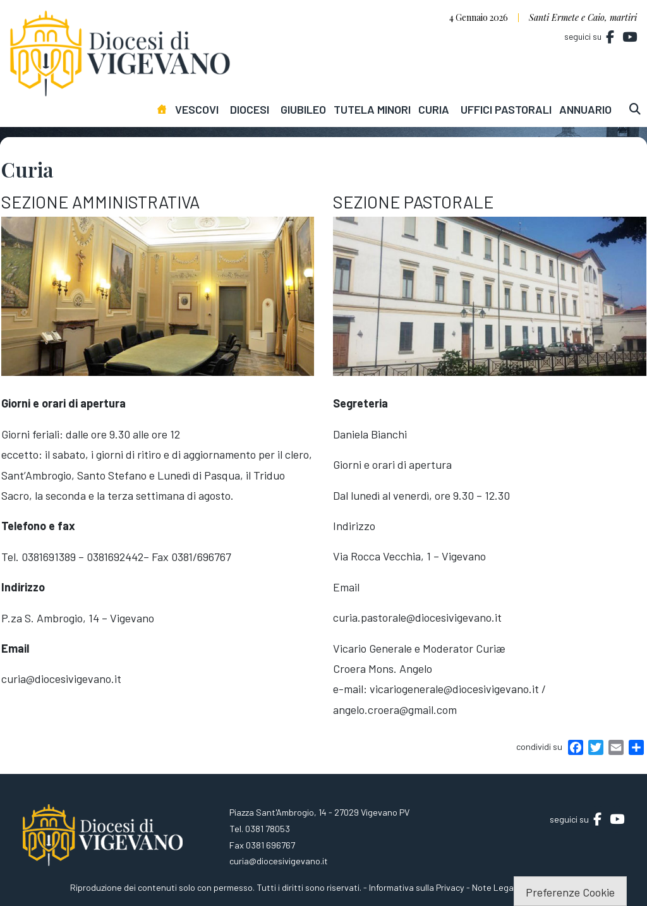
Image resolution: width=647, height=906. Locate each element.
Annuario (585, 109)
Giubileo (303, 109)
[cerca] (638, 109)
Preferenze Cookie (570, 892)
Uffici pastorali (506, 109)
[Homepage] (165, 109)
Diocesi (249, 109)
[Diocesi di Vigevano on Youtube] (629, 37)
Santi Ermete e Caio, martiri (583, 17)
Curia (433, 109)
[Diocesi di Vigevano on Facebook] (610, 37)
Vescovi (197, 109)
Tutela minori (372, 109)
